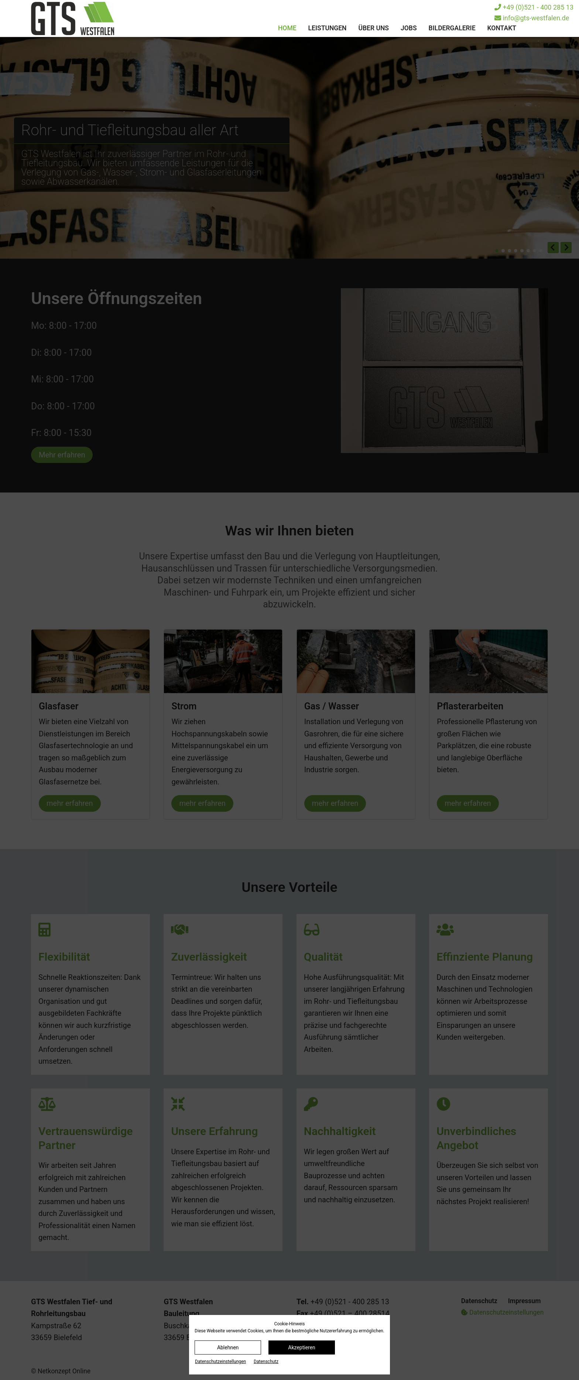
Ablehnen (228, 1347)
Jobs (409, 28)
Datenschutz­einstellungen (220, 1361)
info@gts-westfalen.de (531, 18)
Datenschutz (266, 1361)
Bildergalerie (452, 28)
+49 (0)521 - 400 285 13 (533, 7)
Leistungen (327, 28)
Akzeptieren (301, 1347)
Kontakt (501, 28)
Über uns (373, 28)
